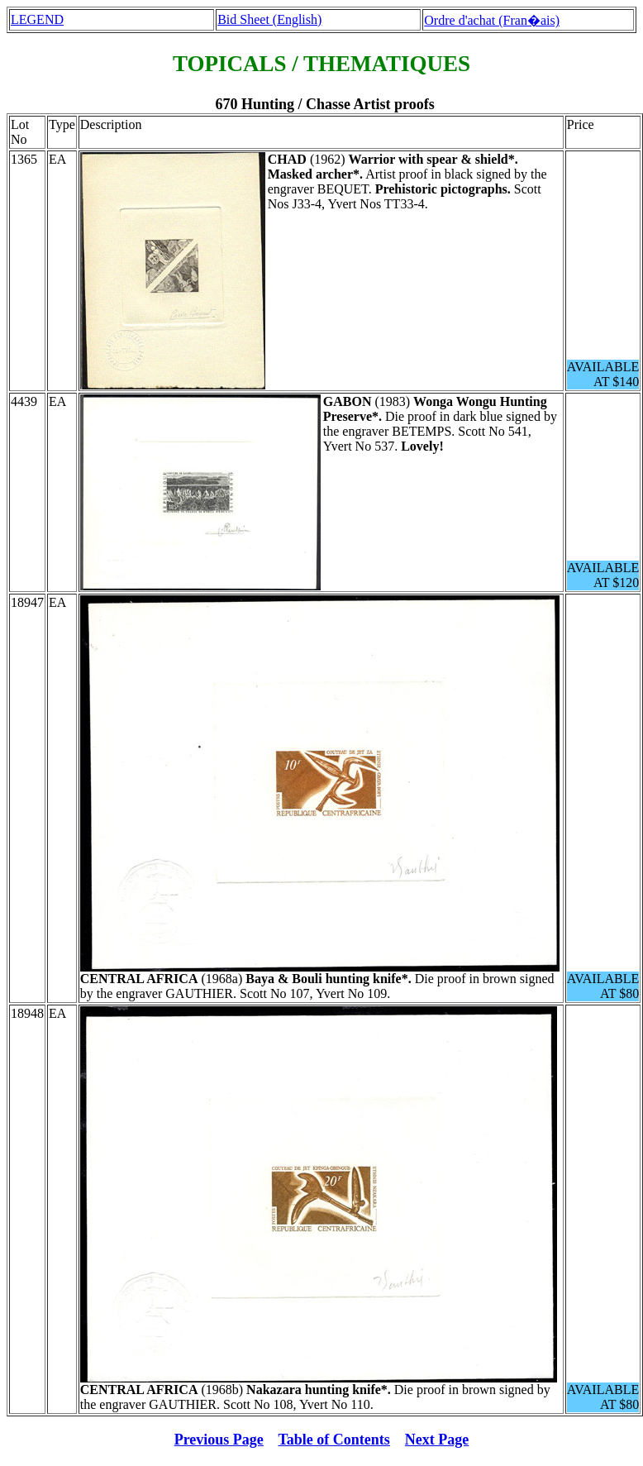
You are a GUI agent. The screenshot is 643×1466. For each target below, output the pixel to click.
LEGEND (37, 19)
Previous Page (219, 1439)
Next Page (437, 1439)
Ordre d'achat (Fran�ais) (492, 20)
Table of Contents (334, 1439)
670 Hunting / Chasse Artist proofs (324, 104)
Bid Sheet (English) (269, 19)
